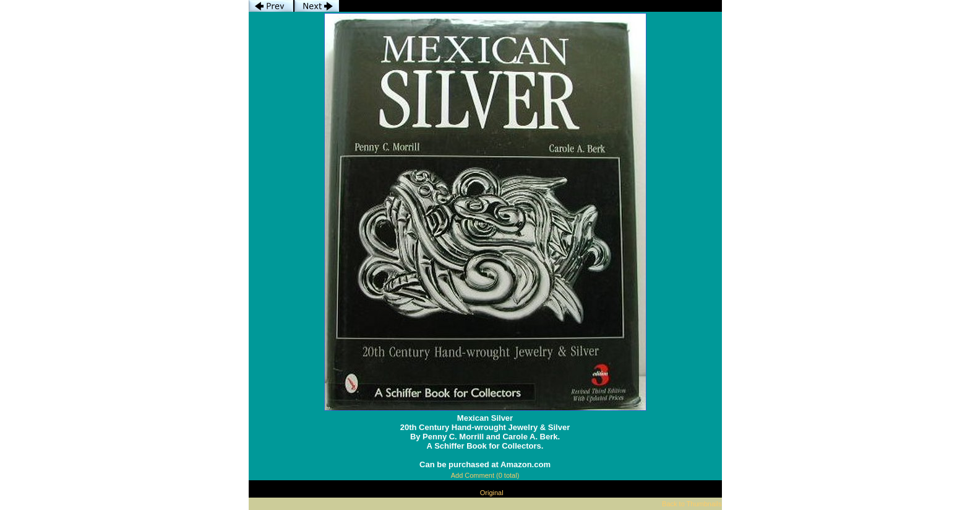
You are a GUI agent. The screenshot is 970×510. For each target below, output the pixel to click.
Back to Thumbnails (691, 504)
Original (492, 492)
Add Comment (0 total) (485, 475)
